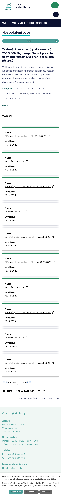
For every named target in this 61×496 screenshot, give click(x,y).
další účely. (52, 479)
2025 (41, 88)
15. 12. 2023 (11, 271)
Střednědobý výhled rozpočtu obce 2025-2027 (30, 262)
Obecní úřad (18, 23)
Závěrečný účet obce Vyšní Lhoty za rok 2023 (29, 237)
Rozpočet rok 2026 (16, 161)
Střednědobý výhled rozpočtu (36, 93)
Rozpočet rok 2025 (16, 212)
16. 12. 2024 (11, 220)
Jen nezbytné (31, 491)
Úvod (5, 23)
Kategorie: (7, 88)
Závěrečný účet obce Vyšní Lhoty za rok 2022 (29, 313)
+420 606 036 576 (15, 458)
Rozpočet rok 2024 (16, 287)
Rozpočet (10, 93)
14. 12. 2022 (11, 346)
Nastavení (46, 491)
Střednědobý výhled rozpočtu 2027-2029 (27, 136)
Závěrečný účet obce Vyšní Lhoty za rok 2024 (29, 187)
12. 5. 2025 (10, 195)
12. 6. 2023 (10, 321)
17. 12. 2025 (11, 145)
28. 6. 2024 (10, 246)
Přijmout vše (16, 491)
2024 (30, 88)
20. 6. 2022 (10, 372)
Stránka (12, 382)
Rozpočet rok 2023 (16, 338)
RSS (42, 41)
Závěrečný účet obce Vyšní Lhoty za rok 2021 (29, 363)
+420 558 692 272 (15, 454)
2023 (19, 88)
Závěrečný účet (13, 98)
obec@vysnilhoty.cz (15, 468)
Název (5, 105)
